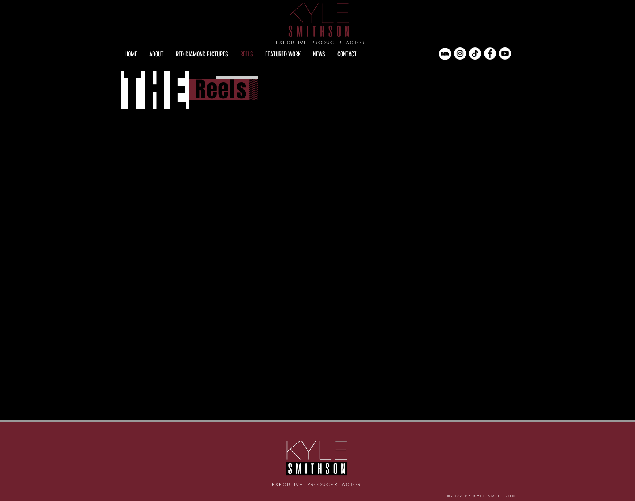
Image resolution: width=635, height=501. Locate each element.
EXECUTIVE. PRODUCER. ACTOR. (321, 42)
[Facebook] (490, 53)
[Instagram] (460, 53)
